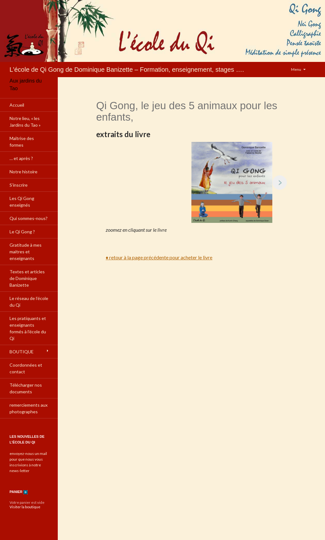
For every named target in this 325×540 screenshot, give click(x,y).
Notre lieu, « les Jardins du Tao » (25, 122)
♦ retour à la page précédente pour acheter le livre (159, 257)
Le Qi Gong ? (22, 231)
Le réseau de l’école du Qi (29, 302)
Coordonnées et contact (26, 368)
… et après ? (21, 158)
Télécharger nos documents (26, 388)
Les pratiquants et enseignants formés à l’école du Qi (28, 328)
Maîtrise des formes (22, 142)
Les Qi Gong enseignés (22, 202)
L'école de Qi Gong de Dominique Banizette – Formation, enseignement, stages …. (127, 69)
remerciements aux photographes (29, 408)
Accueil (17, 105)
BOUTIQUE (22, 351)
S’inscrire (19, 185)
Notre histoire (23, 171)
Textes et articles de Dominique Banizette (27, 278)
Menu (296, 69)
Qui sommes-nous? (29, 218)
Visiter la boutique (25, 506)
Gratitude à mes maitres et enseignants (26, 251)
